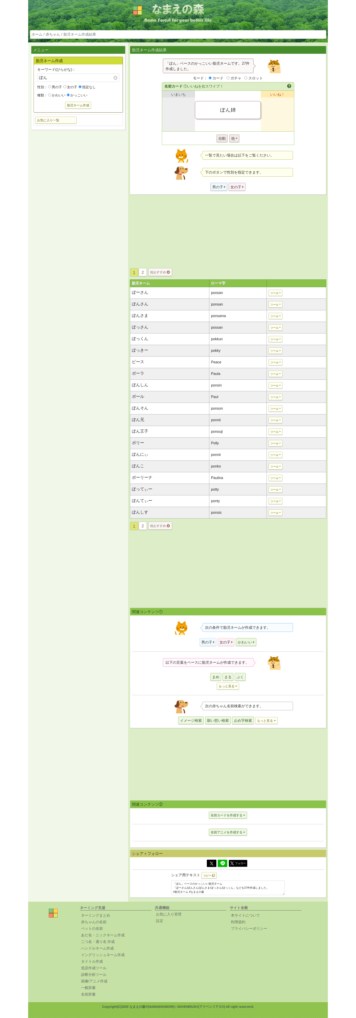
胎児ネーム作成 (78, 105)
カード (218, 78)
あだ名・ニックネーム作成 (103, 935)
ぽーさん (140, 292)
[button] (289, 86)
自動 (222, 138)
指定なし (87, 87)
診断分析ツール (93, 974)
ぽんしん (140, 385)
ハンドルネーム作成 (97, 948)
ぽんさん (140, 304)
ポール (138, 396)
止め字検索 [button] (243, 720)
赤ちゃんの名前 (93, 922)
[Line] (222, 863)
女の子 (70, 87)
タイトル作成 (92, 961)
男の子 (55, 87)
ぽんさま (140, 315)
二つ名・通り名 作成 (98, 942)
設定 (159, 921)
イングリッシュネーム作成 (103, 955)
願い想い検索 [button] (218, 720)
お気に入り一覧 (48, 120)
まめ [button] (215, 677)
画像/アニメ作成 (94, 981)
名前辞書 (88, 994)
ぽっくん (140, 338)
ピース (138, 362)
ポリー (138, 442)
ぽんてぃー (142, 500)
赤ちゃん (53, 34)
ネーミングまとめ (95, 915)
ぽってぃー (142, 489)
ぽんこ (138, 466)
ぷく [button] (240, 677)
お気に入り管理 (168, 914)
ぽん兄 (138, 419)
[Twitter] (211, 863)
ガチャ (235, 78)
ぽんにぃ (140, 454)
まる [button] (228, 677)
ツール (274, 293)
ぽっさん (140, 327)
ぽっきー (140, 350)
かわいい (56, 95)
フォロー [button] (238, 863)
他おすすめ (160, 272)
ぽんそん (140, 408)
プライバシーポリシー (249, 928)
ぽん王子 (140, 431)
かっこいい (77, 95)
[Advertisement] (78, 205)
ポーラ (138, 373)
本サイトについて (245, 915)
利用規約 (238, 922)
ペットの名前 (92, 928)
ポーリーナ (142, 477)
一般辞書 (88, 988)
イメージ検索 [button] (191, 720)
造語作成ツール (93, 968)
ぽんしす (140, 512)
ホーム (37, 34)
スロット (255, 78)
